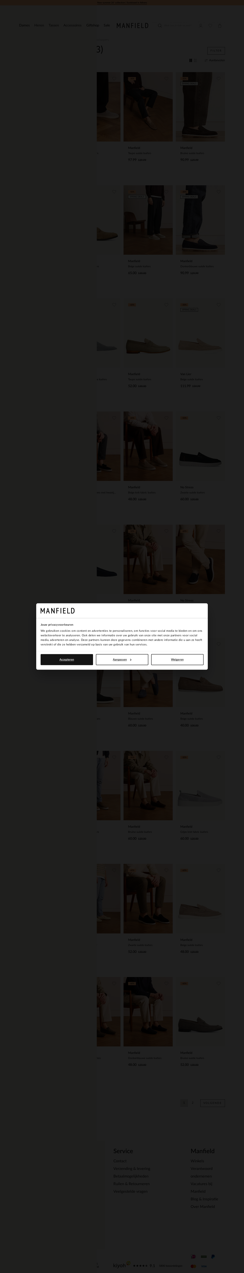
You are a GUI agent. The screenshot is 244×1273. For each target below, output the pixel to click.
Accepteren (66, 659)
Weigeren (177, 659)
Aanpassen (122, 659)
